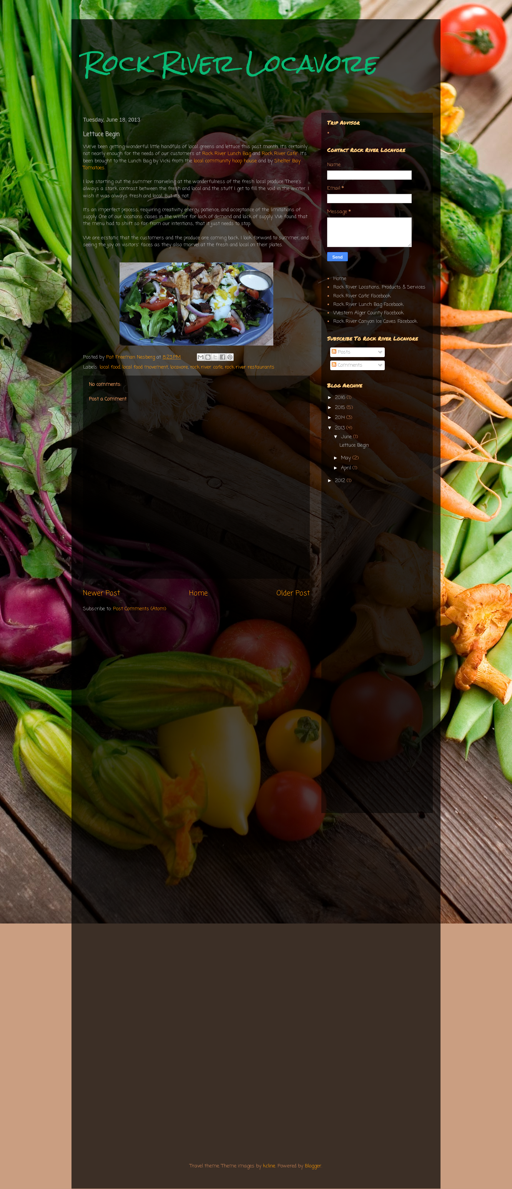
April (346, 468)
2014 (340, 417)
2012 (341, 480)
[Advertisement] (375, 543)
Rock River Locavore (230, 63)
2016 (341, 397)
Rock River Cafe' (279, 153)
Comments (347, 365)
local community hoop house (225, 161)
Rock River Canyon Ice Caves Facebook (375, 321)
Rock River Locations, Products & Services (379, 287)
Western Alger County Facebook (368, 313)
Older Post (293, 593)
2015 (341, 407)
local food (110, 367)
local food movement (145, 367)
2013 (340, 428)
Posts (341, 352)
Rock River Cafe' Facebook (362, 296)
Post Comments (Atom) (139, 609)
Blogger (313, 1166)
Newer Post (101, 593)
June (347, 437)
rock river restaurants (249, 367)
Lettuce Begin (354, 445)
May (346, 458)
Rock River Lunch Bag (226, 153)
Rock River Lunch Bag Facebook (368, 304)
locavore (179, 367)
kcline (269, 1166)
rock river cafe (206, 367)
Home (198, 593)
